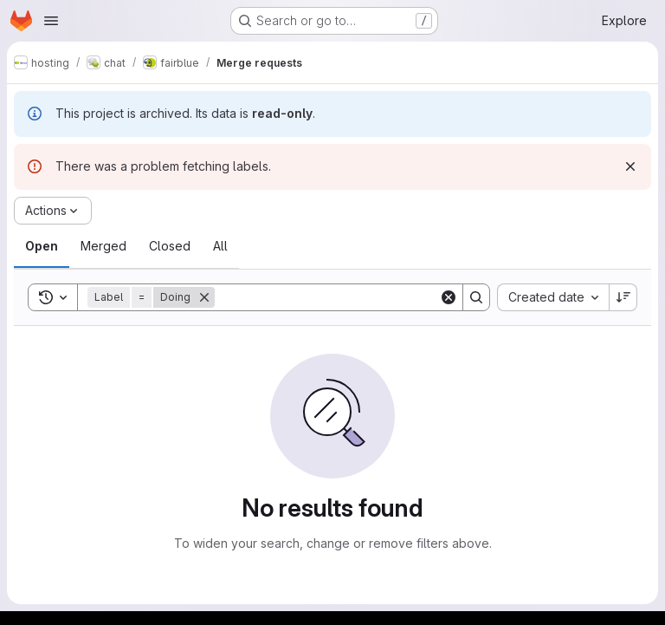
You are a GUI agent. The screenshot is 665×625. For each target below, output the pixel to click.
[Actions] (53, 211)
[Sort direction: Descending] (623, 297)
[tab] (41, 246)
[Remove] (204, 297)
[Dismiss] (630, 166)
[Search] (327, 297)
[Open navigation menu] (51, 21)
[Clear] (448, 297)
